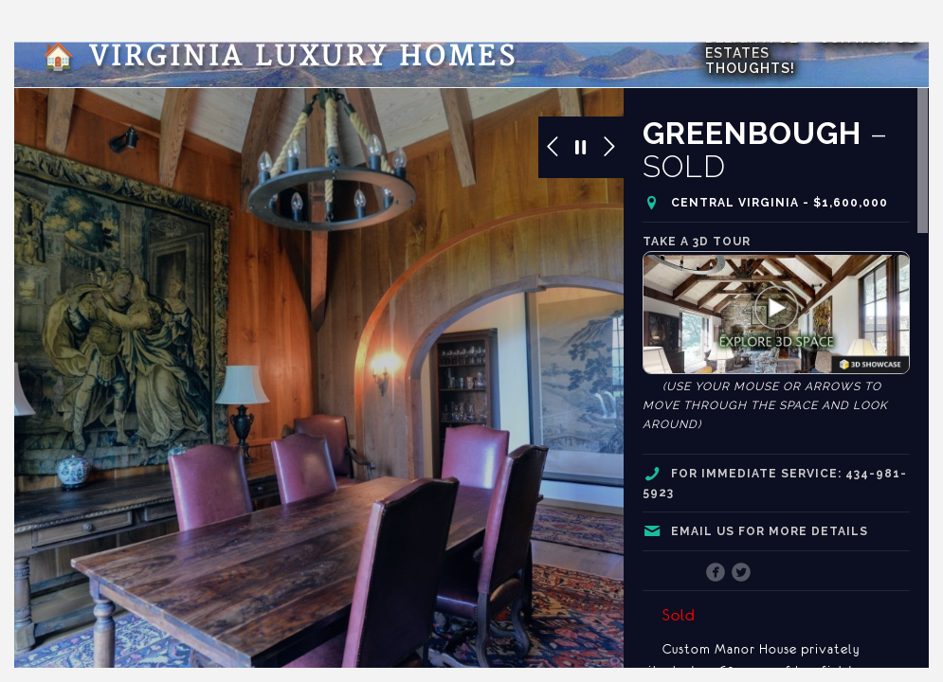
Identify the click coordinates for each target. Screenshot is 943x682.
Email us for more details (769, 531)
